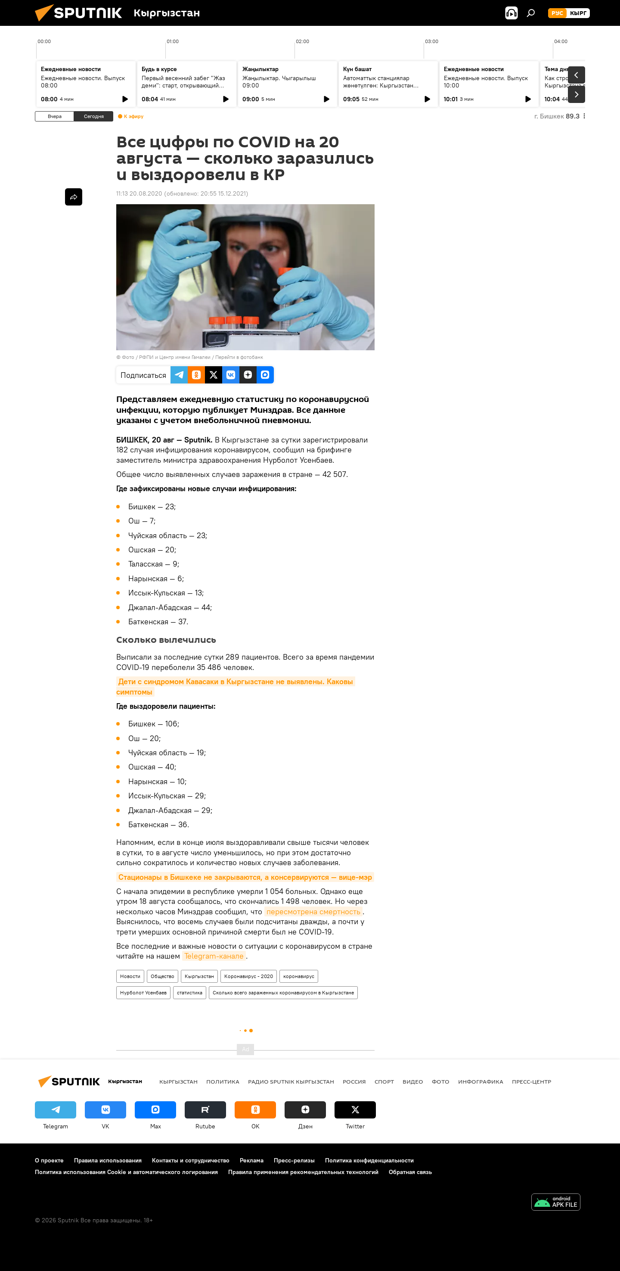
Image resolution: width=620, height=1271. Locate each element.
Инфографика (480, 1081)
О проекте (49, 1160)
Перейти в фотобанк (239, 357)
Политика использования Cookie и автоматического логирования (126, 1172)
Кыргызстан (199, 976)
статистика (189, 992)
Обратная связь (410, 1172)
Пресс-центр (531, 1081)
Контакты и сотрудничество (190, 1160)
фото (441, 1081)
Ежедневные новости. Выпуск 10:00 (486, 81)
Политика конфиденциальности (369, 1160)
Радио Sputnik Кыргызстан (291, 1081)
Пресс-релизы (294, 1160)
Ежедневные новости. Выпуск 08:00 (83, 81)
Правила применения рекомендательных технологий (303, 1172)
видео (413, 1081)
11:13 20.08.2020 (139, 193)
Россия (354, 1081)
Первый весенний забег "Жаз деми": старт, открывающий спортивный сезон (183, 85)
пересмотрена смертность (313, 911)
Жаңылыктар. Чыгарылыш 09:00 (279, 81)
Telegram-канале (214, 956)
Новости (130, 976)
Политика (222, 1081)
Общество (162, 976)
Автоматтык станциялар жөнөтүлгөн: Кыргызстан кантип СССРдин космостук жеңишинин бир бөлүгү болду (385, 89)
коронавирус (298, 976)
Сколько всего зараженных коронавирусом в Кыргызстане (283, 992)
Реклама (252, 1160)
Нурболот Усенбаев (143, 992)
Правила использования (108, 1160)
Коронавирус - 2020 (248, 976)
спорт (384, 1081)
